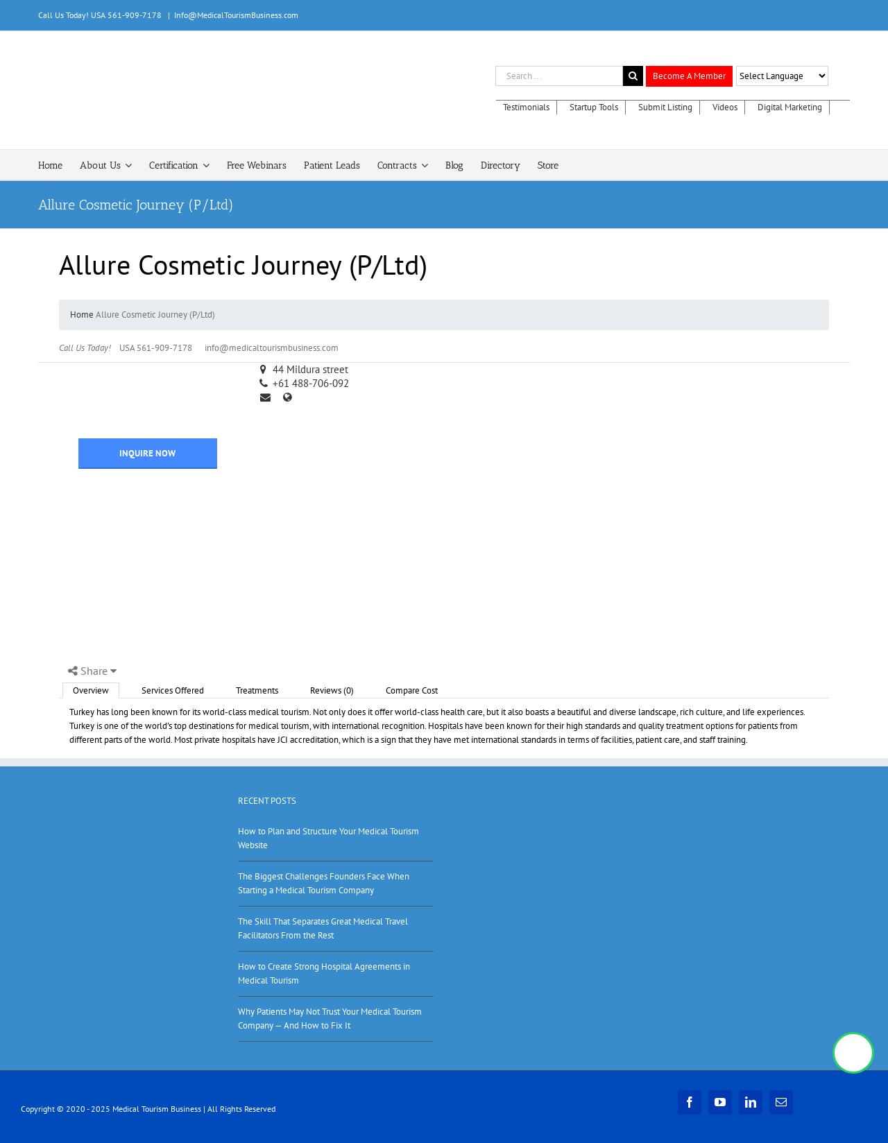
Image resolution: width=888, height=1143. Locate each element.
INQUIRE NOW (147, 453)
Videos (724, 107)
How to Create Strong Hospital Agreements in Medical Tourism (324, 973)
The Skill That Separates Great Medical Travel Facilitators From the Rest (323, 928)
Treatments (257, 690)
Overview (91, 690)
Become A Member (689, 76)
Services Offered (173, 690)
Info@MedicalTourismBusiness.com (236, 15)
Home (82, 314)
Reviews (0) (332, 690)
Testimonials (526, 107)
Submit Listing (665, 107)
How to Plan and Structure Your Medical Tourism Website (328, 838)
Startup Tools (594, 107)
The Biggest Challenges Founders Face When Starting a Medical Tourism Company (323, 883)
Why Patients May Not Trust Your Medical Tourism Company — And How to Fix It (330, 1018)
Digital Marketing (790, 107)
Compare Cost (412, 690)
